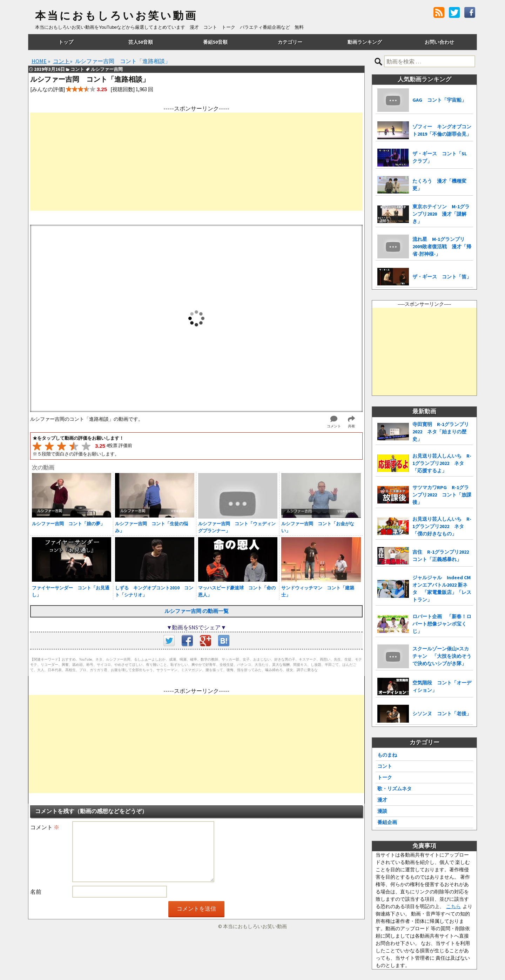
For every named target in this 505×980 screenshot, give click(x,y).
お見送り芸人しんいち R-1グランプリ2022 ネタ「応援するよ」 (441, 463)
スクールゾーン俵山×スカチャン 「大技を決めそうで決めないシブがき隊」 (441, 656)
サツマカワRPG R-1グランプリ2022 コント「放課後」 (441, 494)
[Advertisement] (196, 162)
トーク (384, 777)
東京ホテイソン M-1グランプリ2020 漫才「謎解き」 (441, 213)
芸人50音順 (140, 42)
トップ (66, 42)
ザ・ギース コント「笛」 (441, 276)
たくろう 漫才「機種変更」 (439, 184)
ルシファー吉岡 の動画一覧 (196, 611)
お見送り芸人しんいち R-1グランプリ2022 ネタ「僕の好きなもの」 (441, 526)
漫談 (382, 811)
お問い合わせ (439, 42)
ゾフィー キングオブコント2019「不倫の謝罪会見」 (441, 130)
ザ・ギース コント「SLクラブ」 (439, 157)
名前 (35, 891)
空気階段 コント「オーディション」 (441, 686)
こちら (453, 906)
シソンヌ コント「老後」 (441, 713)
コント (384, 766)
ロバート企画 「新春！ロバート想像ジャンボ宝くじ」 (441, 623)
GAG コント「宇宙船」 (439, 100)
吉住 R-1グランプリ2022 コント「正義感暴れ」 (442, 555)
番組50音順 (215, 42)
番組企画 (387, 822)
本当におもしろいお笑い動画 (116, 16)
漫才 (382, 800)
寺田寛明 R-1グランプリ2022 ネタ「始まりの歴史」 (440, 431)
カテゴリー (290, 42)
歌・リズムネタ (394, 788)
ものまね (387, 755)
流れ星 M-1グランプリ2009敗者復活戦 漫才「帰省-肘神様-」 (441, 246)
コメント (44, 827)
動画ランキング (365, 42)
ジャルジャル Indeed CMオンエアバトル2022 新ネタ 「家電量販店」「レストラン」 (441, 588)
